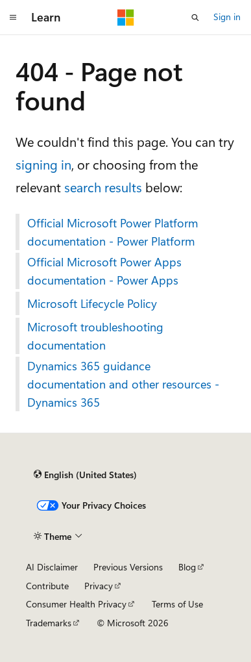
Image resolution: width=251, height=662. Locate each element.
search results (103, 187)
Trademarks (48, 623)
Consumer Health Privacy (76, 604)
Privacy (98, 585)
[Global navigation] (13, 17)
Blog (187, 567)
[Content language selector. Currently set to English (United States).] (85, 475)
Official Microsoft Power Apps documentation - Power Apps (104, 271)
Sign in (227, 16)
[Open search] (195, 17)
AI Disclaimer (52, 567)
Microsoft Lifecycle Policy (92, 303)
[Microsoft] (125, 17)
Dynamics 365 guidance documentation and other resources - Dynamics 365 (123, 384)
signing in (43, 164)
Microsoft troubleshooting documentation (95, 336)
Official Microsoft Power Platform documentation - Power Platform (112, 232)
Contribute (47, 585)
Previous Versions (128, 567)
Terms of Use (177, 604)
